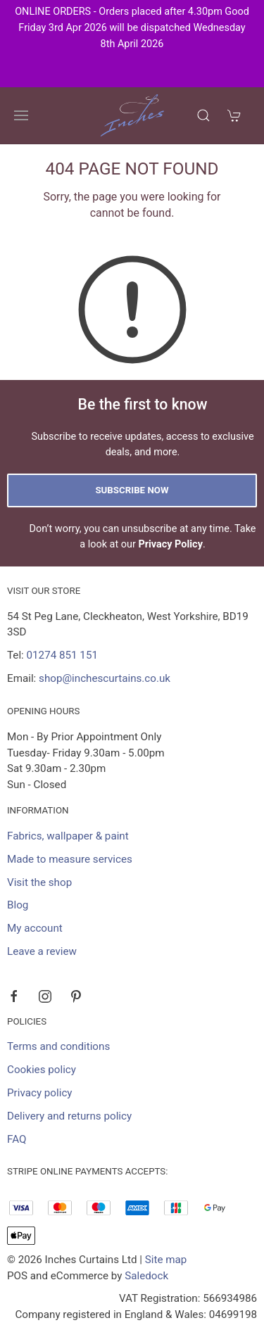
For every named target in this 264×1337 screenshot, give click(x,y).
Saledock (146, 1275)
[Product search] (203, 115)
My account (35, 928)
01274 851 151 (62, 655)
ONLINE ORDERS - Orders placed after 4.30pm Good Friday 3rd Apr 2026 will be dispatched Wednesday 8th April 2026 (132, 28)
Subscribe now (131, 490)
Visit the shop (39, 882)
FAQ (16, 1139)
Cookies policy (41, 1069)
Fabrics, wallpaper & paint (68, 836)
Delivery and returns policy (69, 1116)
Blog (17, 905)
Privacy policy (40, 1092)
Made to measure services (69, 859)
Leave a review (42, 951)
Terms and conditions (58, 1046)
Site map (166, 1259)
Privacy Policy (170, 544)
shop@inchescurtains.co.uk (104, 678)
